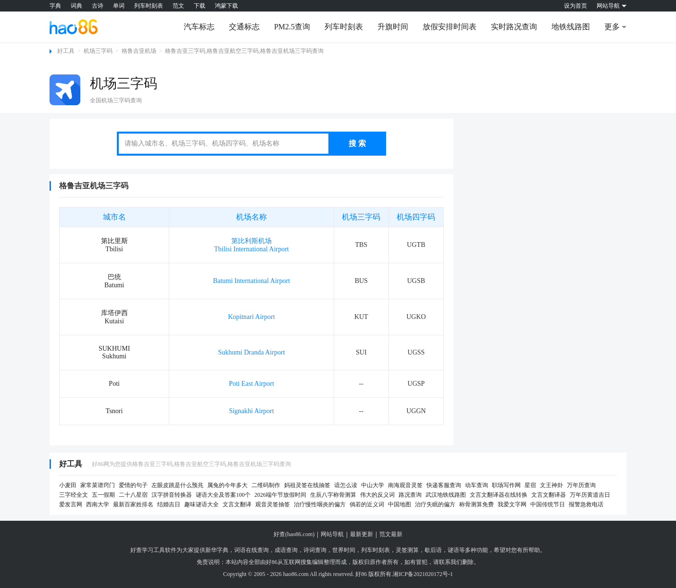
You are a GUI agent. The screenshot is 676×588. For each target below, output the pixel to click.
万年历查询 (581, 485)
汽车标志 (199, 27)
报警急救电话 (586, 504)
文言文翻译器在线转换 (498, 494)
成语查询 (286, 550)
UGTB (416, 244)
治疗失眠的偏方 (435, 504)
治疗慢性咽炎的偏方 (320, 504)
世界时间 (343, 550)
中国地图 (399, 504)
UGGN (416, 411)
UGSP (416, 383)
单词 (119, 5)
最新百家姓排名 (133, 504)
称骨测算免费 (476, 504)
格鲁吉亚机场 (139, 51)
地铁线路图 (570, 27)
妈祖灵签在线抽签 (307, 485)
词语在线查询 (251, 550)
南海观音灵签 (405, 485)
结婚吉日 (168, 504)
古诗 (97, 5)
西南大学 (97, 504)
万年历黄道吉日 (590, 494)
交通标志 (244, 27)
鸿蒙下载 (226, 5)
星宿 (530, 485)
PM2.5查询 (292, 27)
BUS (361, 280)
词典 (76, 5)
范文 (178, 5)
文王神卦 (551, 485)
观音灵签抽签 (272, 504)
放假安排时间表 (449, 27)
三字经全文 (73, 494)
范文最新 (390, 534)
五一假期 (103, 494)
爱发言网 (70, 504)
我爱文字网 (512, 504)
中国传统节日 (547, 504)
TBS (361, 244)
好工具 (66, 51)
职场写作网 (506, 485)
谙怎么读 (345, 485)
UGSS (416, 352)
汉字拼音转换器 (171, 494)
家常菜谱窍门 (97, 485)
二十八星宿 (133, 494)
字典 (55, 5)
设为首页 (575, 5)
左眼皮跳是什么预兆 (177, 485)
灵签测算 (407, 550)
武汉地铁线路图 (446, 494)
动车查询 (476, 485)
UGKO (416, 316)
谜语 (453, 550)
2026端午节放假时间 (280, 494)
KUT (361, 316)
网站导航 (332, 534)
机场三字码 (98, 51)
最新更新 (361, 534)
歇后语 (433, 550)
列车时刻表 (148, 5)
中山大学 (372, 485)
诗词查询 (314, 550)
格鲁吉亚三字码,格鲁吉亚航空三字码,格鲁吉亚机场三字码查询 (244, 51)
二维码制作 (265, 485)
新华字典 (216, 550)
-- (361, 383)
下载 (199, 5)
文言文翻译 (237, 504)
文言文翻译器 (548, 494)
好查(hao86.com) (294, 534)
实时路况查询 (514, 27)
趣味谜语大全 (201, 504)
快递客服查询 (443, 485)
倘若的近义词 (367, 504)
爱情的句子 (133, 485)
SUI (361, 352)
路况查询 (410, 494)
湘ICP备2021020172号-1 (423, 574)
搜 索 (357, 143)
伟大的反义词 (377, 494)
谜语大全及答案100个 (223, 494)
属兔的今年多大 (227, 485)
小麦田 (67, 485)
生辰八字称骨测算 (333, 494)
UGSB (416, 280)
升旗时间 (392, 27)
